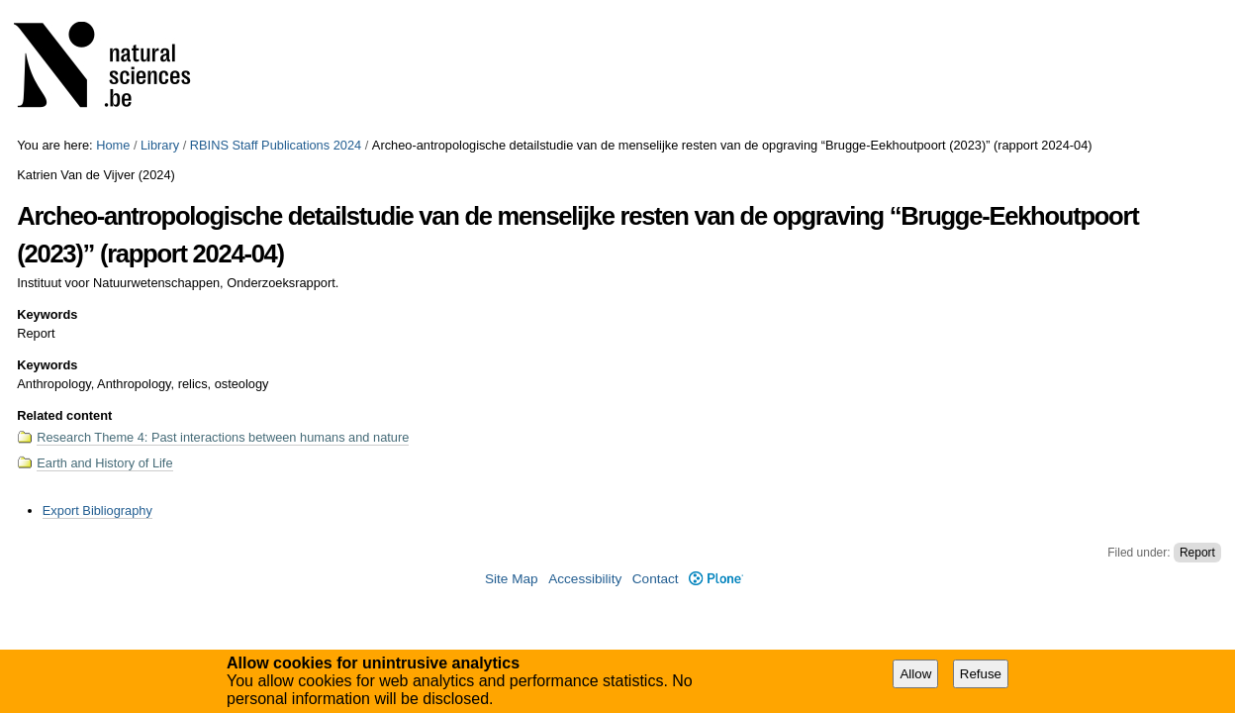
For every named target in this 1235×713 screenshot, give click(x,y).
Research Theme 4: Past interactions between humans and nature (223, 437)
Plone (716, 578)
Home (113, 145)
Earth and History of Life (104, 463)
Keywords (47, 314)
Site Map (511, 578)
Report (1197, 553)
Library (160, 145)
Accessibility (584, 578)
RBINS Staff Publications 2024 (275, 145)
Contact (655, 578)
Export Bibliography (97, 510)
